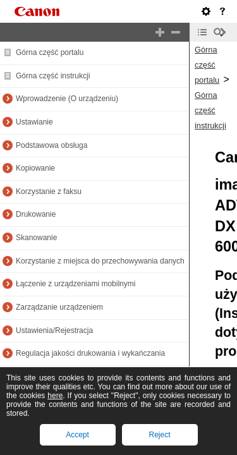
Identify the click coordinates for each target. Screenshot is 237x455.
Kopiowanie (35, 168)
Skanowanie (36, 237)
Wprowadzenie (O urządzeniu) (67, 98)
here (55, 395)
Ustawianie (34, 122)
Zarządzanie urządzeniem (59, 307)
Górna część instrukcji (53, 75)
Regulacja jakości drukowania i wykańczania (90, 353)
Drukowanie (36, 214)
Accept (77, 434)
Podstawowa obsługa (51, 145)
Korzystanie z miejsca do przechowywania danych (100, 261)
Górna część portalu (49, 52)
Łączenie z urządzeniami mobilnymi (75, 283)
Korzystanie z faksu (49, 191)
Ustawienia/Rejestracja (54, 330)
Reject (159, 434)
